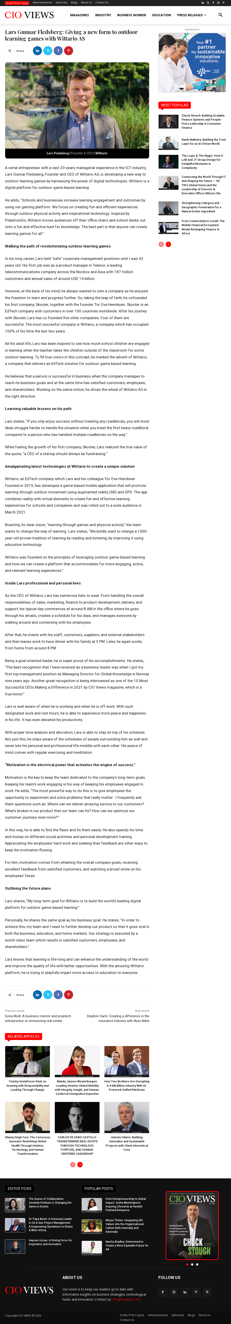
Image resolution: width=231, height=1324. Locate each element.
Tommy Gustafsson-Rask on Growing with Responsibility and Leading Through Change (27, 1085)
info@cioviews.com (126, 1299)
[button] (220, 15)
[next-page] (80, 1165)
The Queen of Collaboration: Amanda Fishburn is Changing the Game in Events (50, 1202)
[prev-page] (73, 1165)
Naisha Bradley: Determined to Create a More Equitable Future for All (127, 1245)
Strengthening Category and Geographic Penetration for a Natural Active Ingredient (201, 207)
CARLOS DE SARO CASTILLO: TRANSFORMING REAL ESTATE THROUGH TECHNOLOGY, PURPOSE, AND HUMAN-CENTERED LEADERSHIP (77, 1145)
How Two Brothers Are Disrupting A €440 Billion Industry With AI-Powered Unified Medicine (126, 1085)
